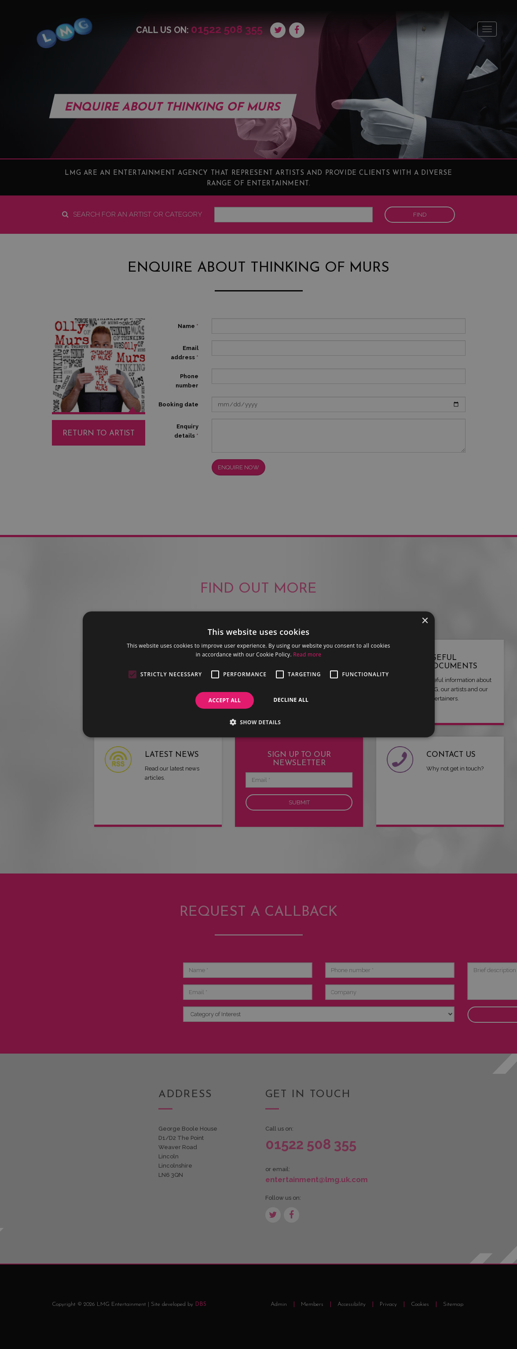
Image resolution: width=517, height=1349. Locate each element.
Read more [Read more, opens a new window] (307, 654)
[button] (258, 722)
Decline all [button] (290, 700)
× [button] (425, 621)
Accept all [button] (225, 700)
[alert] (258, 674)
